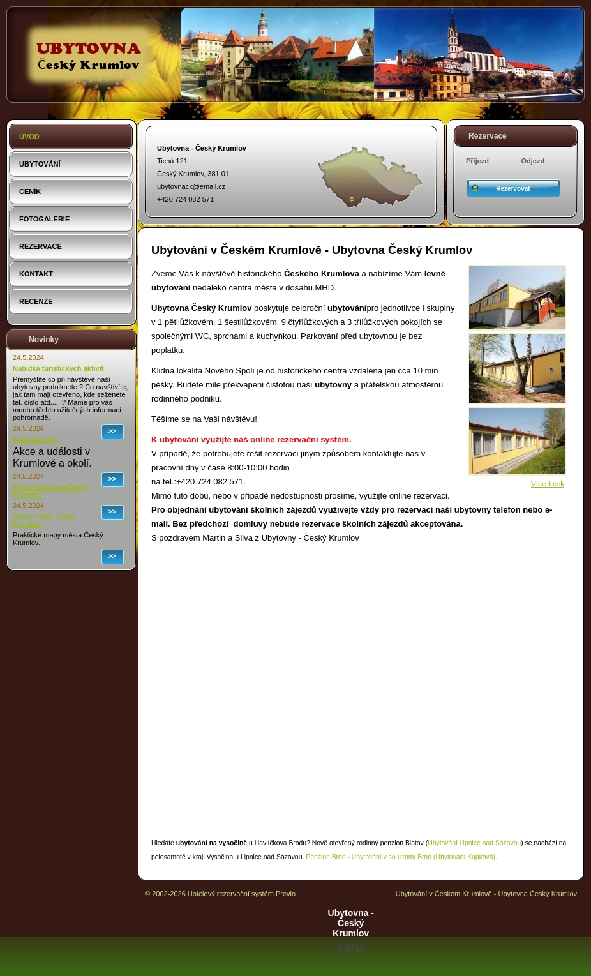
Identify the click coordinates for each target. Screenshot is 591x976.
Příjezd (477, 161)
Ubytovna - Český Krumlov (351, 923)
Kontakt (36, 274)
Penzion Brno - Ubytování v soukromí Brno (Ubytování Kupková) (400, 856)
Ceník (30, 191)
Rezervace (40, 246)
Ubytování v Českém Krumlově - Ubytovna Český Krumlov (486, 893)
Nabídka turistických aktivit (58, 368)
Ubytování (40, 164)
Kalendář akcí (36, 439)
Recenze (36, 301)
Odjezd (533, 161)
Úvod (29, 136)
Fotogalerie (44, 219)
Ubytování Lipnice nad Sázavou (474, 842)
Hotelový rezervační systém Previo (242, 893)
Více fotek (547, 483)
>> (112, 431)
